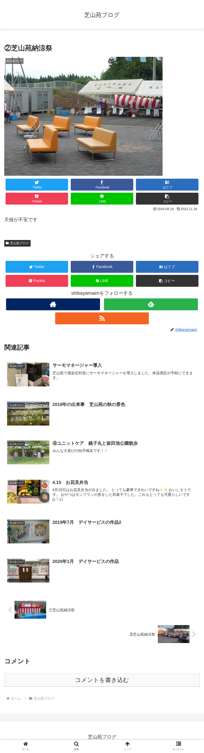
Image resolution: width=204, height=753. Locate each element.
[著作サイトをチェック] (53, 304)
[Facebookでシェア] (102, 185)
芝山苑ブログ (17, 243)
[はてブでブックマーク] (167, 185)
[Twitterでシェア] (37, 185)
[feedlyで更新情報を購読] (151, 304)
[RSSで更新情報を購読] (102, 318)
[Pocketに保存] (37, 199)
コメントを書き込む (102, 680)
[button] (167, 199)
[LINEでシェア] (102, 199)
